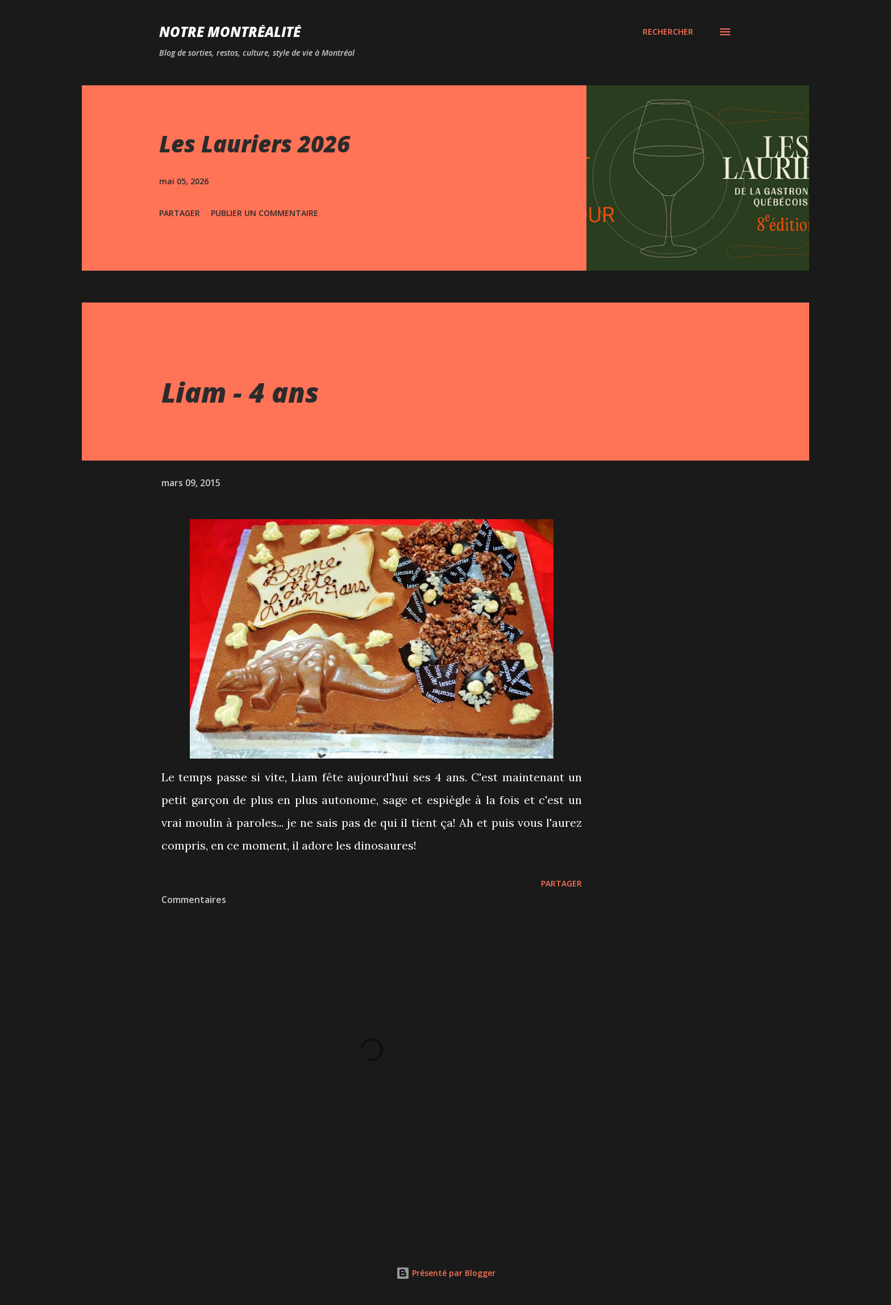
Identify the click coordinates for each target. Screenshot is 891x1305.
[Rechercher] (668, 32)
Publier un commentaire (264, 213)
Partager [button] (179, 213)
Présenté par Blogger (446, 1272)
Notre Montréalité (230, 31)
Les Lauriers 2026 (254, 143)
